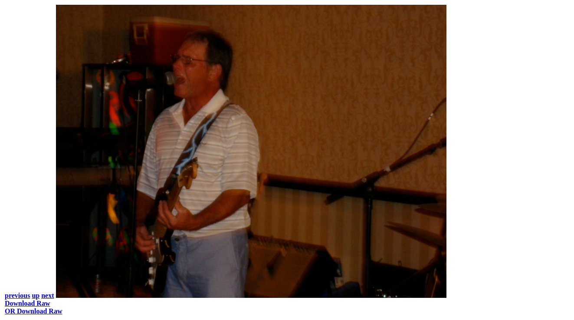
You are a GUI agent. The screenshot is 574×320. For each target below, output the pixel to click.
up (35, 295)
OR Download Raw (33, 311)
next (47, 295)
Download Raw (27, 303)
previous (17, 295)
